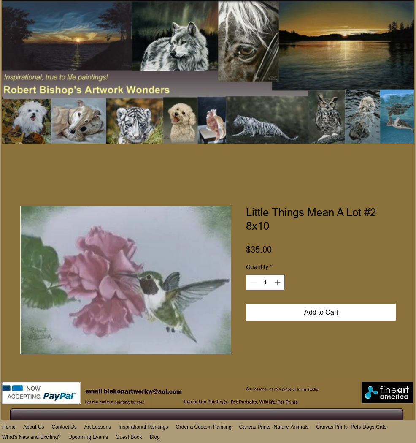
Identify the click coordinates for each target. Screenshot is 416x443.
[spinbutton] (265, 282)
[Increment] (278, 282)
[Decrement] (252, 282)
